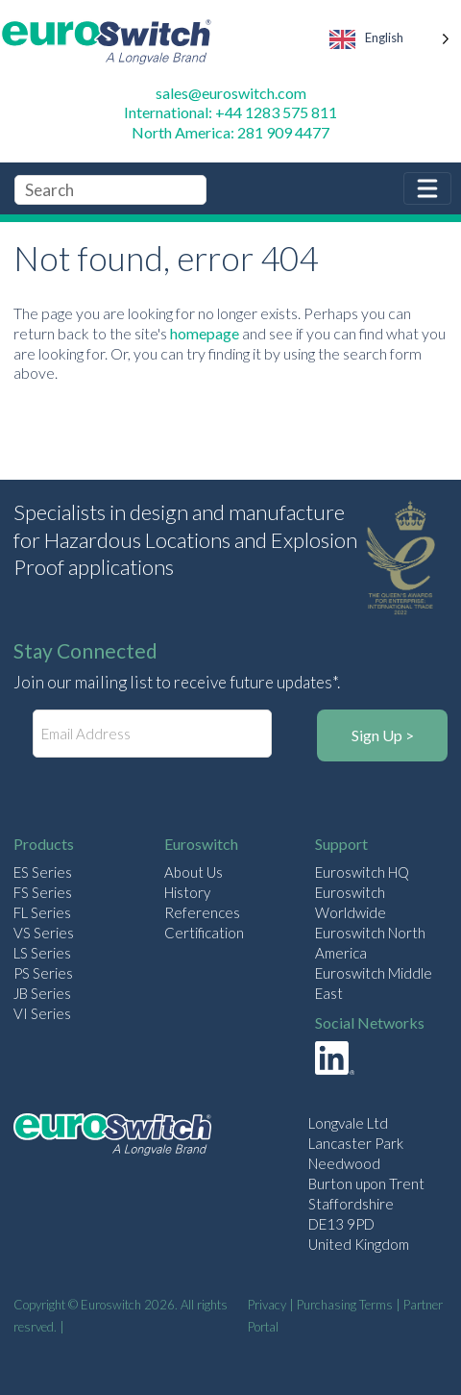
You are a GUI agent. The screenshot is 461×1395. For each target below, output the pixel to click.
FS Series (42, 892)
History (187, 892)
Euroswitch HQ (362, 872)
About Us (193, 872)
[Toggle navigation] (427, 188)
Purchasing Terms (345, 1304)
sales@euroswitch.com (231, 93)
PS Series (43, 973)
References (202, 912)
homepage (204, 333)
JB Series (42, 993)
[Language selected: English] (390, 42)
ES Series (42, 872)
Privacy (267, 1304)
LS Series (42, 952)
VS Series (43, 932)
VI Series (42, 1013)
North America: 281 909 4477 (230, 132)
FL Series (42, 912)
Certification (204, 932)
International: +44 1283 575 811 (230, 112)
